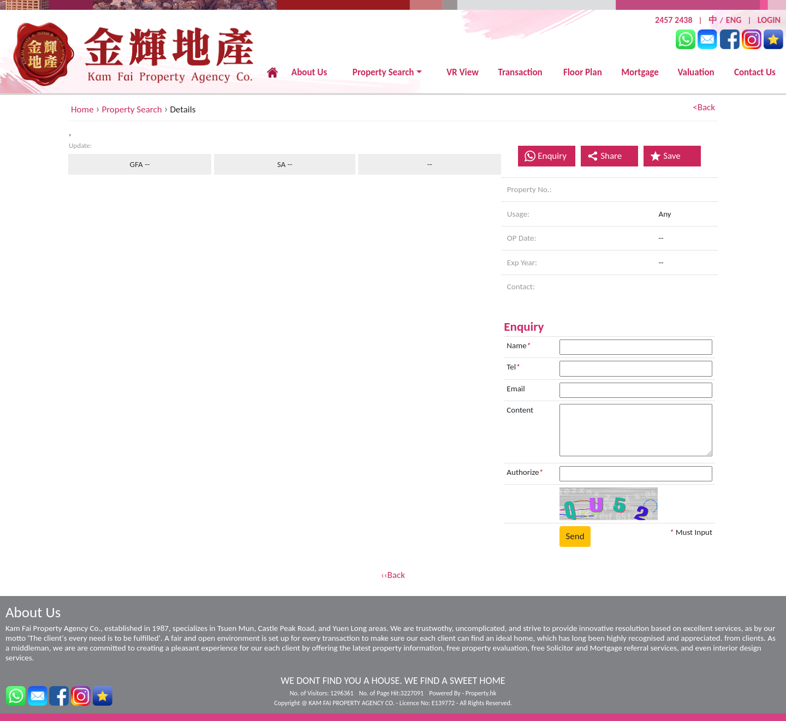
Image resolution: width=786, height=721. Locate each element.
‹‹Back (393, 575)
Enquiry (552, 156)
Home (82, 109)
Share (604, 156)
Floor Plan (582, 72)
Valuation (695, 72)
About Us (309, 72)
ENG (734, 20)
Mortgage (640, 72)
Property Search (383, 72)
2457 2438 (674, 20)
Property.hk (481, 693)
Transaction (520, 72)
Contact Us (755, 72)
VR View (462, 72)
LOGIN (769, 20)
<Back (704, 107)
